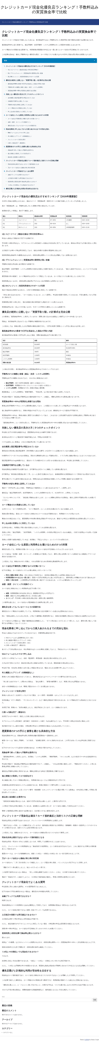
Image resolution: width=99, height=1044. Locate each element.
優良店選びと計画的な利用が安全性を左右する (22, 189)
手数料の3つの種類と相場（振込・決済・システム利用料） (26, 87)
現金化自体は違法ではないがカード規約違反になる (23, 165)
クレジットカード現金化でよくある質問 (20, 172)
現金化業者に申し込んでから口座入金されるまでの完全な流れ (27, 129)
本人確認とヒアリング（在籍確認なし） (20, 136)
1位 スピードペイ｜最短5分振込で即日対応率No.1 (23, 70)
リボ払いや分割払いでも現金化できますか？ (21, 186)
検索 (3, 997)
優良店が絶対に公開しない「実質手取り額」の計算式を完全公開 (28, 80)
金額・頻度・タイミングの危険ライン (19, 122)
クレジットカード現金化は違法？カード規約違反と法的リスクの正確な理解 (32, 161)
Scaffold (86, 1040)
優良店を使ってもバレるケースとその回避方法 (22, 126)
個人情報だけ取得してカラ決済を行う (19, 154)
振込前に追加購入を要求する (16, 157)
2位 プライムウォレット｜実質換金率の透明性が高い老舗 (25, 73)
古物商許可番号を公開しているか (18, 101)
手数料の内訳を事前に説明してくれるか (20, 105)
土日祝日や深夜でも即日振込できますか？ (21, 179)
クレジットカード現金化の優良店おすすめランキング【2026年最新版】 (31, 66)
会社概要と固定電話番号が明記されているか (21, 98)
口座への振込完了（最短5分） (17, 143)
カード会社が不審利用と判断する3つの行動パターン (24, 119)
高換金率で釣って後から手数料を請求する (21, 150)
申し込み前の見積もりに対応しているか (20, 112)
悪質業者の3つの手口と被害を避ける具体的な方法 (23, 147)
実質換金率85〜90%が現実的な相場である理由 (22, 91)
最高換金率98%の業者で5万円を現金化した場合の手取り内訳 (26, 84)
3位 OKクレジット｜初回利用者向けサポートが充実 (23, 77)
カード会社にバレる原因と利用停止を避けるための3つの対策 (27, 115)
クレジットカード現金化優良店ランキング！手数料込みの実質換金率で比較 (25, 22)
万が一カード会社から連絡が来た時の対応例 (21, 168)
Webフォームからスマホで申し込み (18, 133)
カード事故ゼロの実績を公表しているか (20, 108)
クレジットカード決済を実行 (16, 140)
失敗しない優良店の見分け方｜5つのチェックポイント (25, 94)
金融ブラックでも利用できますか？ (18, 175)
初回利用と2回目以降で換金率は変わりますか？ (22, 182)
